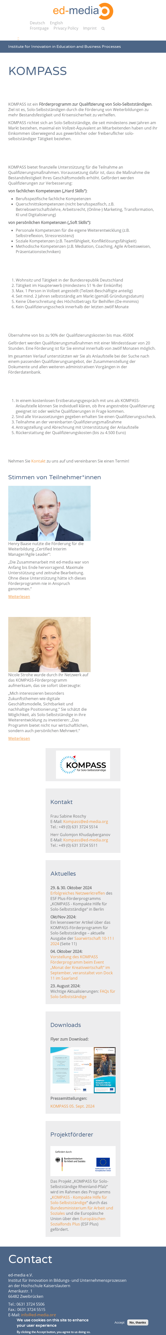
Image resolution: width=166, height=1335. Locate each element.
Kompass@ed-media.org (85, 821)
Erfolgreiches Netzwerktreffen (77, 893)
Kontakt (38, 461)
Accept (120, 1324)
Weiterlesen (19, 596)
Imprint (90, 28)
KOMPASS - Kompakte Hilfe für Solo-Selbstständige (78, 1200)
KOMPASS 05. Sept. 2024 (72, 1106)
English (56, 23)
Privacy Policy (66, 28)
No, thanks (137, 1324)
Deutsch (37, 23)
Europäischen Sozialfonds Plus (77, 1221)
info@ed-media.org (38, 1315)
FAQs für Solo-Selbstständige (82, 994)
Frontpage (39, 28)
